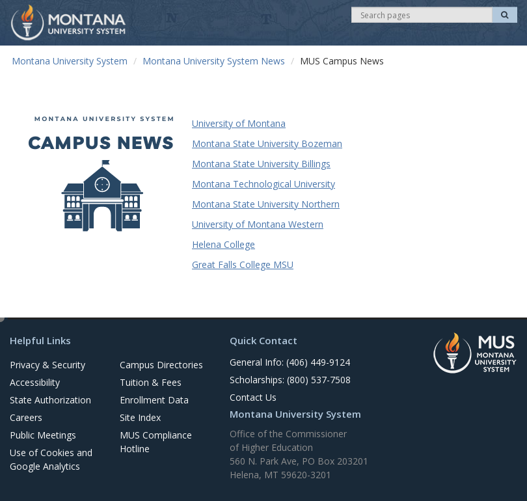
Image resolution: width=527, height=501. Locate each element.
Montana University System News (213, 61)
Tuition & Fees (151, 382)
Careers (26, 417)
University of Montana (239, 123)
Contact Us (253, 397)
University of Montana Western (257, 224)
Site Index (140, 417)
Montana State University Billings (261, 163)
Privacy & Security (47, 365)
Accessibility (35, 382)
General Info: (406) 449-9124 (290, 362)
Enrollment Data (154, 400)
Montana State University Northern (266, 204)
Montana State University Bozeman (267, 143)
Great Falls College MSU (242, 264)
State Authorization (50, 400)
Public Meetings (43, 435)
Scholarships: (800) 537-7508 (290, 379)
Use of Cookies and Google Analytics (51, 459)
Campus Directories (161, 365)
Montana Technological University (263, 184)
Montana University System (70, 61)
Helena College (223, 244)
